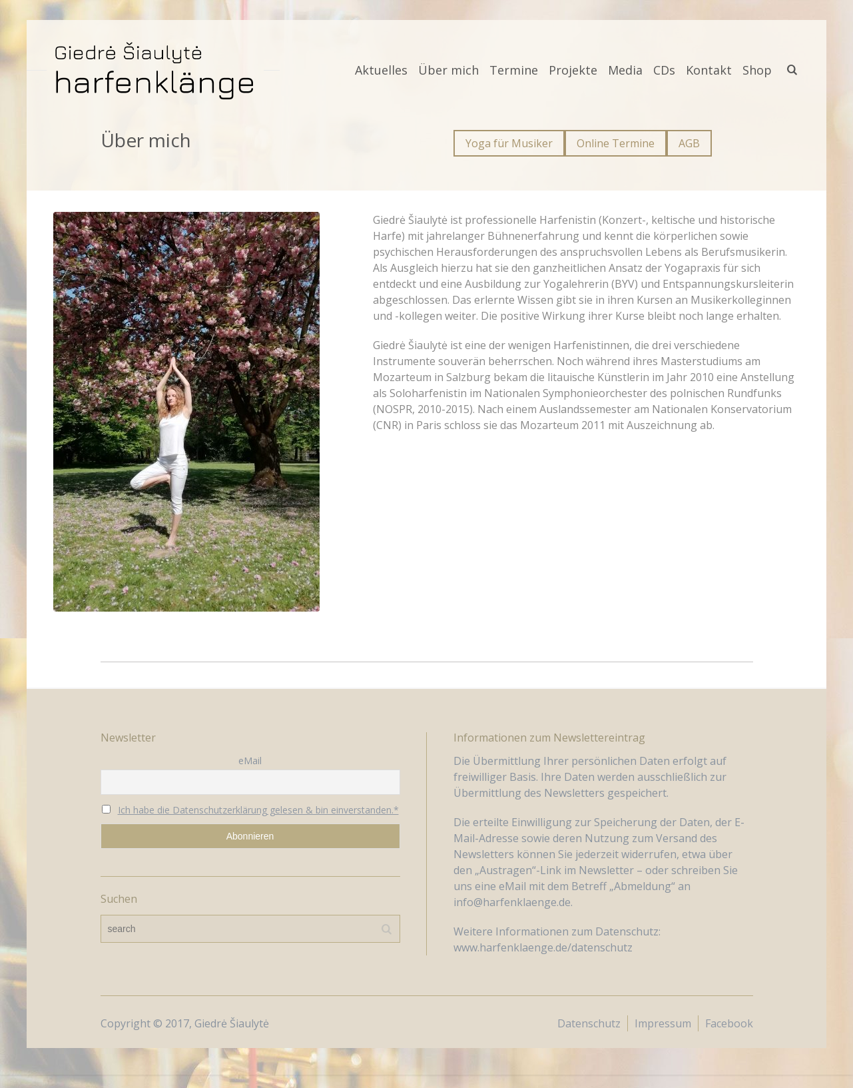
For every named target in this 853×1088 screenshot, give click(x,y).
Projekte (573, 70)
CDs (664, 70)
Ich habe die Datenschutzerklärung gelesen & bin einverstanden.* (258, 810)
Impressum (663, 1023)
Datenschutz (589, 1023)
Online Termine (616, 143)
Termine (513, 70)
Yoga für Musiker (509, 143)
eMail (250, 760)
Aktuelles (381, 70)
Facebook (729, 1023)
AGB (689, 143)
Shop (757, 70)
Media (625, 70)
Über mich (448, 70)
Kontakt (709, 70)
